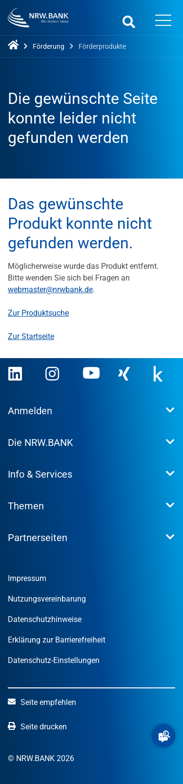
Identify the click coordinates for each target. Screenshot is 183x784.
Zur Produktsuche (38, 313)
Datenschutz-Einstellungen (54, 660)
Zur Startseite (31, 336)
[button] (163, 735)
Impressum (27, 578)
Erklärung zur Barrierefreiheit (56, 639)
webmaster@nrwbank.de (50, 289)
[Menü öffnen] (163, 21)
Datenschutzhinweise (44, 619)
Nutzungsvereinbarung (47, 598)
